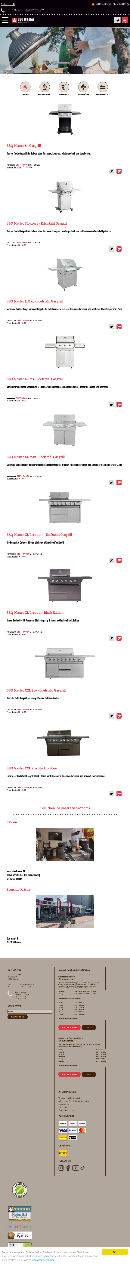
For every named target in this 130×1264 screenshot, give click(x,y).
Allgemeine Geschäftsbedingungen (73, 1101)
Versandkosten (14, 167)
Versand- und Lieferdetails (69, 1098)
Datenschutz (63, 1104)
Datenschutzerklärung (43, 1260)
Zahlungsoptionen (66, 1110)
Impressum (63, 1107)
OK (114, 1251)
